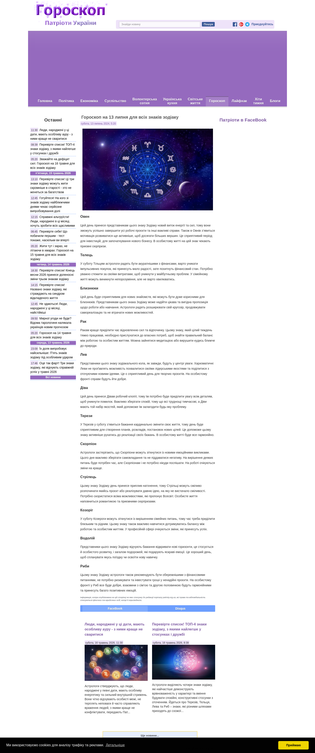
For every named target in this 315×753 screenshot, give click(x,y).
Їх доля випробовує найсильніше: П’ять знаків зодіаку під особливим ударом (51, 353)
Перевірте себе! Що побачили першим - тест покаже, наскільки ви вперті (49, 236)
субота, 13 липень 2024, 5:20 (98, 123)
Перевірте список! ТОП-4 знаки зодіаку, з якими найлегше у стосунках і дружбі (53, 149)
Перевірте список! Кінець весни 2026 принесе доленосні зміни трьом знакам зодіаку (52, 275)
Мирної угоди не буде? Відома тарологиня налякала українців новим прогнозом (50, 323)
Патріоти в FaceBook (242, 119)
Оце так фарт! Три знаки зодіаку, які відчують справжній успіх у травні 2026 (52, 367)
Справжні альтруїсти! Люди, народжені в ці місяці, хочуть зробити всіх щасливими (52, 221)
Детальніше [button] (115, 745)
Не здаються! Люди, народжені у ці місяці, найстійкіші (48, 308)
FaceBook (115, 608)
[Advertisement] (157, 63)
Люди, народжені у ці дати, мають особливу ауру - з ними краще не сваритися (51, 134)
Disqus (180, 608)
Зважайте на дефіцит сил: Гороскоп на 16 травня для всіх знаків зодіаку (52, 163)
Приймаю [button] (293, 745)
